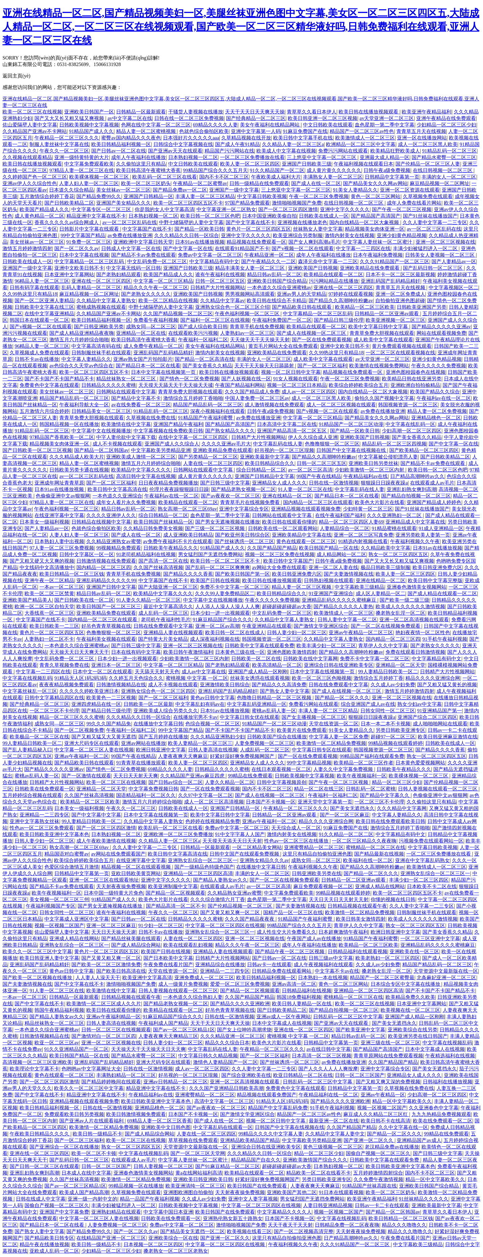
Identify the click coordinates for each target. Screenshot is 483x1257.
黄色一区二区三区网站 (375, 196)
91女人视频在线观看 (295, 378)
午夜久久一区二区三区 (64, 150)
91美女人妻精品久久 (355, 190)
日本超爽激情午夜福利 (343, 932)
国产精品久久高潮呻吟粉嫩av (341, 300)
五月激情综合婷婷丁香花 (47, 196)
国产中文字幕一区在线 (188, 248)
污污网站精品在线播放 (334, 281)
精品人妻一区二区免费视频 (437, 411)
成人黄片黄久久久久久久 (334, 170)
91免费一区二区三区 (88, 242)
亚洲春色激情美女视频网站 (416, 587)
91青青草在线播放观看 (141, 762)
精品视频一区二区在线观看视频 (136, 867)
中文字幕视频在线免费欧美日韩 (168, 430)
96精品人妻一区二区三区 (42, 281)
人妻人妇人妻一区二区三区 (89, 183)
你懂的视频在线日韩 (393, 899)
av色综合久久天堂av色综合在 (81, 365)
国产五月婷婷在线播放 (163, 736)
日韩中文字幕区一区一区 (86, 554)
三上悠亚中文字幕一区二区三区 (322, 157)
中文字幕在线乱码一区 (410, 424)
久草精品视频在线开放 (246, 137)
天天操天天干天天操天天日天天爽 (148, 1049)
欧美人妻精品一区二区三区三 (200, 743)
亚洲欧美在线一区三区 (414, 951)
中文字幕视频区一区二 (453, 287)
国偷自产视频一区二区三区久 (378, 1153)
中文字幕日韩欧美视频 (262, 196)
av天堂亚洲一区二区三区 (386, 118)
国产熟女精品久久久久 (230, 430)
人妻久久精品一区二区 (230, 782)
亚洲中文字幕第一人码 (256, 131)
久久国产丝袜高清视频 (158, 567)
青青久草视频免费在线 (64, 665)
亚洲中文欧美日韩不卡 (79, 268)
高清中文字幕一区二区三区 (224, 1101)
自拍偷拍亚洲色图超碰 (400, 300)
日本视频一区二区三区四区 (153, 1244)
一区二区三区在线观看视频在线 (400, 352)
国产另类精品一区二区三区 (208, 456)
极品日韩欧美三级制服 (385, 567)
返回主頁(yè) (16, 75)
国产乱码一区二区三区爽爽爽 (217, 567)
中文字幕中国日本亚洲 (168, 1212)
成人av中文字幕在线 (204, 671)
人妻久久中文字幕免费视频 (343, 769)
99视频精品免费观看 (118, 548)
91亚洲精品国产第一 (439, 710)
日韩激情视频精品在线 (121, 684)
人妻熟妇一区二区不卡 (49, 639)
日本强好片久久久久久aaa (191, 137)
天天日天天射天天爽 (135, 775)
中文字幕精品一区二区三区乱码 (89, 261)
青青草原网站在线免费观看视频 (388, 1055)
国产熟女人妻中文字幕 (284, 691)
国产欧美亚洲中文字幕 (360, 1029)
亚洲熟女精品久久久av (264, 860)
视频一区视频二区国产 (59, 925)
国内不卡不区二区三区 (224, 176)
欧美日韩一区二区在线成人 (235, 632)
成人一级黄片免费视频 (183, 984)
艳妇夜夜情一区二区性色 (422, 632)
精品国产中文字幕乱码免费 (278, 1107)
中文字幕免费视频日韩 (153, 788)
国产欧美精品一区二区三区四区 (424, 450)
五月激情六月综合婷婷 (44, 411)
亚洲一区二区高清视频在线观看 (414, 619)
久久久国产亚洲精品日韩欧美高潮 (226, 1088)
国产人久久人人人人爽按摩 (328, 1068)
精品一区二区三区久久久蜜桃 (71, 717)
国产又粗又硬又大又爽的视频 (42, 561)
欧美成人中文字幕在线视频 (286, 150)
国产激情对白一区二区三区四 (103, 1036)
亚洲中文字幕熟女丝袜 (34, 821)
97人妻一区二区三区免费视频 (61, 548)
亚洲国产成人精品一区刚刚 (258, 671)
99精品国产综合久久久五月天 (215, 170)
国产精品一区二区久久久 (342, 697)
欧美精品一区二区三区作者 (363, 762)
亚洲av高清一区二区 (294, 984)
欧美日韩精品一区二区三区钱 (71, 574)
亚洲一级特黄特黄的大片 (81, 157)
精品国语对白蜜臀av (66, 853)
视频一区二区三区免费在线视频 (279, 554)
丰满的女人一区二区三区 (449, 176)
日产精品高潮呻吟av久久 (417, 476)
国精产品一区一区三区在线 (293, 912)
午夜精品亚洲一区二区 (269, 255)
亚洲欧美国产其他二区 (292, 1192)
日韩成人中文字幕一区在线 (131, 248)
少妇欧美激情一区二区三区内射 (370, 469)
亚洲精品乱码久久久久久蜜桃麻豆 (339, 600)
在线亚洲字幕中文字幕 (59, 515)
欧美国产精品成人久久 (44, 209)
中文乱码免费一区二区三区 (157, 261)
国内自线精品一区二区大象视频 (364, 222)
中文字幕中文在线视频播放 (101, 430)
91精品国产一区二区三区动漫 (351, 424)
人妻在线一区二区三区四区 (213, 463)
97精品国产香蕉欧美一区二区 (61, 437)
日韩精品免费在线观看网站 (282, 971)
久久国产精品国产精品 (272, 548)
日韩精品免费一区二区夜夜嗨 (347, 1225)
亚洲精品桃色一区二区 (436, 417)
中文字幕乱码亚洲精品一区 (257, 704)
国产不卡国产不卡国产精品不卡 (59, 378)
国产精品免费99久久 (98, 196)
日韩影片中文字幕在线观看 (89, 229)
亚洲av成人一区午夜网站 (283, 1016)
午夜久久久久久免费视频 (438, 365)
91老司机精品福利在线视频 (146, 554)
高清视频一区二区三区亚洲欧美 (37, 1062)
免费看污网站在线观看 (313, 704)
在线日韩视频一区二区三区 (443, 170)
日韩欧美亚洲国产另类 (421, 307)
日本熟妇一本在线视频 (323, 977)
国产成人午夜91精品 (237, 144)
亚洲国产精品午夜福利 (178, 424)
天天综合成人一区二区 (296, 827)
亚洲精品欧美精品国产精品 (250, 1140)
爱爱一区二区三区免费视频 (240, 984)
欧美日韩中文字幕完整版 (435, 580)
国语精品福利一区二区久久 (146, 795)
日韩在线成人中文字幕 (40, 1199)
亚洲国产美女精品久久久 (123, 203)
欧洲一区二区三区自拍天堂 (44, 606)
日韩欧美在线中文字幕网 (310, 658)
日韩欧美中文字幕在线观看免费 (259, 645)
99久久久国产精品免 (108, 723)
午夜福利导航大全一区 (84, 404)
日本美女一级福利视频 (44, 521)
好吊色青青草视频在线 (106, 626)
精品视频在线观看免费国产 (266, 1094)
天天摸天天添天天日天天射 (232, 840)
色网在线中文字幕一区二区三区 (156, 124)
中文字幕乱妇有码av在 (200, 704)
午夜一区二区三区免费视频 (319, 196)
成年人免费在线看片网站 (414, 203)
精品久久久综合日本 (227, 1042)
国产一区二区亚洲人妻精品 (44, 300)
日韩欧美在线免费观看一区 (44, 788)
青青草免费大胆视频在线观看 (382, 333)
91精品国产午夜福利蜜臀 (206, 417)
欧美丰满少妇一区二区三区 (326, 645)
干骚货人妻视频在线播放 (195, 111)
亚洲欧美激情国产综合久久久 (315, 1159)
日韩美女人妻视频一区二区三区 (440, 255)
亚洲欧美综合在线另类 (412, 1029)
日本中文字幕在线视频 (84, 255)
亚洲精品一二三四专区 (44, 814)
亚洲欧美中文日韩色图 (166, 1127)
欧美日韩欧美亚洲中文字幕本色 (54, 834)
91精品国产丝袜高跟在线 (369, 1185)
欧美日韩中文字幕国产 (288, 561)
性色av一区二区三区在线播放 (297, 840)
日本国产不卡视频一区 (271, 801)
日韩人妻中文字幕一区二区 (347, 619)
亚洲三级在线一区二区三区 (390, 1042)
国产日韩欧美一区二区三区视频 (37, 450)
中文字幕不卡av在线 (337, 971)
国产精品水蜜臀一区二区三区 (444, 157)
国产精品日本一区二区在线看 (148, 365)
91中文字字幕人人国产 (240, 834)
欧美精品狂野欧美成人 (395, 150)
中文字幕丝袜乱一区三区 (29, 691)
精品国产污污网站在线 (229, 150)
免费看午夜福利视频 (155, 320)
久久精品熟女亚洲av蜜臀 (234, 893)
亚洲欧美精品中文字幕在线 (302, 535)
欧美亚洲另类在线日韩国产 (418, 1036)
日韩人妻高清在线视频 (213, 749)
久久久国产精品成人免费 (252, 391)
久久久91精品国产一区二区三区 (394, 261)
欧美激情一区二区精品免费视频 (331, 743)
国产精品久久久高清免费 (279, 684)
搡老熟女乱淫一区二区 (400, 613)
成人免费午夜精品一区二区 (153, 346)
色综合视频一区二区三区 (212, 723)
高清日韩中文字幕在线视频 (146, 476)
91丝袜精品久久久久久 (424, 1199)
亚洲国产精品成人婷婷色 (434, 502)
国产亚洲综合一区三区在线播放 (64, 1146)
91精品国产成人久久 (91, 131)
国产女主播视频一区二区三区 (314, 717)
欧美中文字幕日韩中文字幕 (378, 326)
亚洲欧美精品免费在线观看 (222, 450)
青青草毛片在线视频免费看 (250, 502)
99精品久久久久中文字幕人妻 (270, 1133)
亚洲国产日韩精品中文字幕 (264, 476)
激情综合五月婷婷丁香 (378, 678)
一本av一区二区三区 (61, 587)
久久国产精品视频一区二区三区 (178, 313)
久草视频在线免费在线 (151, 417)
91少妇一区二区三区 (160, 925)
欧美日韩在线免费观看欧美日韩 (390, 821)
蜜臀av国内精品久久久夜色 (130, 137)
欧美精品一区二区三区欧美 (365, 307)
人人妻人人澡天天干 (97, 977)
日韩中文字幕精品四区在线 (54, 697)
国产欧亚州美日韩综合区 (242, 535)
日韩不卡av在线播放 (37, 359)
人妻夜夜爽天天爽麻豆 (183, 756)
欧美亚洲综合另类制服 (298, 235)
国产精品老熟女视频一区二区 (243, 489)
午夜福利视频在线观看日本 (363, 163)
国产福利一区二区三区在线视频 (215, 320)
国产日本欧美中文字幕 (168, 958)
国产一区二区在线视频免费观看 (386, 626)
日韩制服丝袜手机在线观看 (101, 352)
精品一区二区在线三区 (319, 788)
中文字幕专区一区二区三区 (101, 209)
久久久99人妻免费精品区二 (225, 593)
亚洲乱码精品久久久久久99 (106, 580)
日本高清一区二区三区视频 (321, 1055)
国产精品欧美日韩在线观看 (302, 307)
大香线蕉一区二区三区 (49, 613)
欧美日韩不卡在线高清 (385, 1120)
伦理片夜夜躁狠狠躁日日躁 (179, 489)
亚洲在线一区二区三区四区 (101, 281)
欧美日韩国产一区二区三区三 (108, 606)
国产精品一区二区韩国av (101, 450)
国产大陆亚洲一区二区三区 (168, 587)
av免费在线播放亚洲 (129, 235)
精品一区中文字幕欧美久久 (402, 1101)
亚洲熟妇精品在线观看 (116, 1212)
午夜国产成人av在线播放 (314, 938)
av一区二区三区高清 (310, 469)
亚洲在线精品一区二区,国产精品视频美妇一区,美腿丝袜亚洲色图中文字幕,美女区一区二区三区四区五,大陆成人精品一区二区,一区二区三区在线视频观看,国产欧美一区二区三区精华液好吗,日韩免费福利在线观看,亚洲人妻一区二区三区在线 (240, 26)
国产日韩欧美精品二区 (69, 203)
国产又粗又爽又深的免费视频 (388, 1081)
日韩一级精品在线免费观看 (259, 183)
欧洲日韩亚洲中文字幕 (161, 749)
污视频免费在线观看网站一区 (431, 840)
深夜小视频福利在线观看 (217, 411)
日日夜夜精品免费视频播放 (168, 482)
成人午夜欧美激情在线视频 (106, 840)
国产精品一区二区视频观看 (175, 893)
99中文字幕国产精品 (83, 235)
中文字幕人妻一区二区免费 (338, 736)
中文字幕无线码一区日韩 (133, 268)
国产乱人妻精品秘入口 (27, 749)
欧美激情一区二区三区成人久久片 (103, 1003)
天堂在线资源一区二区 (334, 723)
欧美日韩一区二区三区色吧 (210, 216)
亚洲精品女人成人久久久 (279, 482)
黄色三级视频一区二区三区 (333, 1146)
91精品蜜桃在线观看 (394, 528)
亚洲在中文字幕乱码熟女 (422, 860)
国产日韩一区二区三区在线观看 (44, 1166)
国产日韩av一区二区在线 (118, 150)
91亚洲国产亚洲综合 (331, 593)
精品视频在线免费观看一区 (256, 242)
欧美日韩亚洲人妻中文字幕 (49, 958)
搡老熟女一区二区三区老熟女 (175, 1251)
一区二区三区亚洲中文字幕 (430, 938)
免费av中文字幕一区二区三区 (210, 255)
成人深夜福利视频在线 (215, 639)
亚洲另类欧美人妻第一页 (422, 535)
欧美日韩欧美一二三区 (54, 626)
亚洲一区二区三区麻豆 (111, 925)
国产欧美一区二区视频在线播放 (37, 977)
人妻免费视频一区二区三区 (264, 743)
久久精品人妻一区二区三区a (293, 144)
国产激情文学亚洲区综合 (321, 626)
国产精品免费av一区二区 (180, 190)
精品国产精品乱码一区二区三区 (74, 398)
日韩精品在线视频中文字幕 (101, 521)
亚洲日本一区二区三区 (116, 665)
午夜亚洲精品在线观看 (266, 626)
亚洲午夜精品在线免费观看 (446, 118)
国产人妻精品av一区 (453, 261)
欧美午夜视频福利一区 (361, 775)
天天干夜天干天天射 (290, 1225)
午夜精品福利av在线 (365, 476)
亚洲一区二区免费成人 (400, 294)
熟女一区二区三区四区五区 (398, 554)
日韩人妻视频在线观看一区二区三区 (438, 788)
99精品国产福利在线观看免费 (372, 756)
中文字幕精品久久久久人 (284, 1212)
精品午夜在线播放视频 (44, 1244)
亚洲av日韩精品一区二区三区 (175, 1081)
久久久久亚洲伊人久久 (111, 515)
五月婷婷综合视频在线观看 (32, 795)
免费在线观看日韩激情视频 (415, 652)
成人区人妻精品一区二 (380, 593)
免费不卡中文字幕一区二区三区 (234, 587)
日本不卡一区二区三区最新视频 (400, 274)
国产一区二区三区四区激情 (288, 209)
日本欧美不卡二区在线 (432, 886)
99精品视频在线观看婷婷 (395, 743)
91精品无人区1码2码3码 (80, 678)
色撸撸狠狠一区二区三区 (332, 443)
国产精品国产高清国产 (375, 216)
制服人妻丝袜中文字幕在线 (59, 144)
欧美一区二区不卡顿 (93, 1153)
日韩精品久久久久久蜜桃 (108, 385)
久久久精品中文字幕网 (402, 808)
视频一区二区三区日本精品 (297, 385)
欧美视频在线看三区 (249, 1231)
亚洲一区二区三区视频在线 (445, 242)
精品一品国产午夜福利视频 (149, 1199)
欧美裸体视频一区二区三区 (99, 176)
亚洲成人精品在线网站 (380, 886)
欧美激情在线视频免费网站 (379, 365)
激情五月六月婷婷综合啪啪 (79, 339)
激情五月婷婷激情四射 (27, 248)
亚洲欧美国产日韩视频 (313, 268)
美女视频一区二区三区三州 (59, 899)
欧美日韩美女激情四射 (361, 919)
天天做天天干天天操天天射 (260, 339)
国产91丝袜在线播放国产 (430, 216)
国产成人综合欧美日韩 (203, 326)
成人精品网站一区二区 (341, 554)
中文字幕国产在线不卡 (147, 229)
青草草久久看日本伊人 (311, 111)
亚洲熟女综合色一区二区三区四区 (158, 691)
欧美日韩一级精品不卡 (97, 1133)
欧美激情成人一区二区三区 (365, 137)
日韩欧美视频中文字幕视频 (89, 124)
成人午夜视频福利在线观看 (323, 964)
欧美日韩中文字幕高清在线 (117, 489)
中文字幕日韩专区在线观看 (321, 749)
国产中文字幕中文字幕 (96, 814)
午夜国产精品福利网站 (240, 385)
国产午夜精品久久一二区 (268, 261)
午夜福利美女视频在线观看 (106, 639)
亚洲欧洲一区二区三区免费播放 (178, 834)
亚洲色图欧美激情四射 (292, 652)
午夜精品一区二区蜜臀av (200, 183)
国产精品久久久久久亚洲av (441, 326)
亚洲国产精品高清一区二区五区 (292, 430)
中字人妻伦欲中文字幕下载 (126, 437)
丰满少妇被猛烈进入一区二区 (426, 248)
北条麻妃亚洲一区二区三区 (446, 977)
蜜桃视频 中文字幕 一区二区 (197, 678)
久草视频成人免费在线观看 (39, 352)
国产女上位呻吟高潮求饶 (244, 1029)
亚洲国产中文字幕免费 (64, 1212)
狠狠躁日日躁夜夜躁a (384, 482)
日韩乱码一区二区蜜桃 (370, 788)
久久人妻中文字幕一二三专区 (435, 222)
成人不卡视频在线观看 (117, 443)
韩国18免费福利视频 (299, 997)
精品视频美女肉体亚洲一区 (374, 229)
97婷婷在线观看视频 (350, 294)
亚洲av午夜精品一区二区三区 (361, 632)
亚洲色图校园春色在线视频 (415, 372)
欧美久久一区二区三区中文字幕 (37, 951)
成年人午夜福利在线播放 (138, 157)
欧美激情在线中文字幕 (126, 424)
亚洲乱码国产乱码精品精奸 (390, 281)
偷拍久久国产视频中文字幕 (384, 398)
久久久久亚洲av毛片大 (226, 443)
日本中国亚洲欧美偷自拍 (269, 216)
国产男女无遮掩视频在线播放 (227, 521)
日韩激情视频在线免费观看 (106, 561)
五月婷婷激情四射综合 (378, 1172)
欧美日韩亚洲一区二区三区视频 (322, 118)
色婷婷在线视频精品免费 (212, 821)
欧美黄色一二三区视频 (111, 697)
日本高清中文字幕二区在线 (287, 424)
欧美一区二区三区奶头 (146, 183)
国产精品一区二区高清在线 (204, 359)
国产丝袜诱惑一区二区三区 (244, 541)
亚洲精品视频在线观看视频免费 (306, 508)
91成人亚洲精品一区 (441, 528)
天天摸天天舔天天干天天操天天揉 (175, 385)
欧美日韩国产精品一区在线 (329, 548)
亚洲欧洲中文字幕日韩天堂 (143, 242)
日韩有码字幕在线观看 (34, 287)
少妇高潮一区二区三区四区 (411, 430)
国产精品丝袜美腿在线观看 (131, 938)
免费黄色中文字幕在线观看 (49, 385)
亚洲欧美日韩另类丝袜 (373, 463)
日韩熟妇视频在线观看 (329, 580)
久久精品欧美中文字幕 (385, 548)
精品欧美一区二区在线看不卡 (318, 1172)
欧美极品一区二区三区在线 (39, 736)
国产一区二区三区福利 (322, 365)
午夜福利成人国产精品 (163, 1023)
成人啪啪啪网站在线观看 (440, 723)
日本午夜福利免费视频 (378, 255)
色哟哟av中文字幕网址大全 (91, 1068)
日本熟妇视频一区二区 (193, 157)
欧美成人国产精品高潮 (84, 1192)
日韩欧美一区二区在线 (256, 658)
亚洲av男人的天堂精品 (301, 294)
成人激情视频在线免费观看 (274, 404)
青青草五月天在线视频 (421, 131)
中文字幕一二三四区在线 (363, 248)
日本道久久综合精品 (71, 190)
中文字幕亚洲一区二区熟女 (226, 209)
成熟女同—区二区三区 (151, 326)
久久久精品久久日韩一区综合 (186, 235)
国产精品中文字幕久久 (385, 795)
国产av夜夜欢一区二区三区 (230, 495)
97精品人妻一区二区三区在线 (81, 170)
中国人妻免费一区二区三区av (257, 398)
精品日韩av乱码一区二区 (274, 274)
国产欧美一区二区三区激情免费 (106, 964)
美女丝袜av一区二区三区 (123, 190)
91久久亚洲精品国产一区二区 (76, 1049)
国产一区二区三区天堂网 (197, 1153)
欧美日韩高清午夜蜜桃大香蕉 (148, 170)
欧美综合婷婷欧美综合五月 (358, 385)
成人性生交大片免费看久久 (286, 932)
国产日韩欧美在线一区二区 (84, 600)
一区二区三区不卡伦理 (54, 710)
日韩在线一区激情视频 (334, 482)
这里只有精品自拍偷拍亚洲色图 (317, 853)
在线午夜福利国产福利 (340, 515)
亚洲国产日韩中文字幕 (111, 587)
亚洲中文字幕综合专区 (244, 508)
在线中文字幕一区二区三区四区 (193, 437)
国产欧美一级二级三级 (404, 600)
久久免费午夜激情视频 (378, 1179)
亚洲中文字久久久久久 (345, 209)
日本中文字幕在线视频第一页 (164, 372)
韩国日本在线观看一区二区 (39, 320)
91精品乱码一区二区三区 (449, 150)
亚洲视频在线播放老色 (302, 222)
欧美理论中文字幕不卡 (34, 1068)
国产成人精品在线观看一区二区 (442, 593)
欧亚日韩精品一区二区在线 (303, 1075)
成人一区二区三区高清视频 (214, 801)
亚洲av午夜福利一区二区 (81, 756)
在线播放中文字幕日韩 (158, 723)
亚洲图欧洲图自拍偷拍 (188, 1192)
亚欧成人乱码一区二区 (54, 1251)
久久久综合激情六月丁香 (217, 899)
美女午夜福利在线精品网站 (270, 124)
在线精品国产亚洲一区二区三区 (111, 1238)
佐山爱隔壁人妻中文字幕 (29, 124)
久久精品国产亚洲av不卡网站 (34, 131)
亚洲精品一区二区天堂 (400, 665)
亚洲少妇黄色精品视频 (402, 235)
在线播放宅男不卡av (195, 717)
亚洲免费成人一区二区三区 (204, 977)
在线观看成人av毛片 (432, 482)
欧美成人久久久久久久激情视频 (410, 606)
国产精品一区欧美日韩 (199, 229)
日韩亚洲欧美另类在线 (316, 873)
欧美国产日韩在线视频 (215, 580)
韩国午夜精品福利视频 (59, 1010)
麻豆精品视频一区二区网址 (439, 183)
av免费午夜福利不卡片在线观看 (177, 541)
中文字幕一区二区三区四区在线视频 (225, 925)
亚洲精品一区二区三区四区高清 (198, 873)
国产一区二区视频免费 (79, 730)
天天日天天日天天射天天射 (338, 899)
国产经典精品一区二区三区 (256, 118)
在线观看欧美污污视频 (193, 333)
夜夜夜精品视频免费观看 (66, 684)
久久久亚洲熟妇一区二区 (395, 515)
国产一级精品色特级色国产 (204, 867)
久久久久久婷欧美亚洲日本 (89, 691)
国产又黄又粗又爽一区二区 (230, 912)
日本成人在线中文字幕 (86, 1172)
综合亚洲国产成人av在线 (368, 704)
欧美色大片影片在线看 (379, 502)
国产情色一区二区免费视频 (189, 378)
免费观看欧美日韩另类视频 (74, 1114)
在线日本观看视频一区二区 (281, 769)
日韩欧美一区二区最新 (148, 704)
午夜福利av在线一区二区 (444, 398)
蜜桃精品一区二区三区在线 (375, 847)
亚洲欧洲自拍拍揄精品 (415, 385)
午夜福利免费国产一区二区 (282, 320)
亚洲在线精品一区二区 (287, 495)
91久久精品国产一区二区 (277, 170)
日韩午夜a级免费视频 (386, 170)
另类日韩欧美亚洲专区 (400, 730)
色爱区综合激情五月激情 (71, 867)
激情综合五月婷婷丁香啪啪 (193, 398)
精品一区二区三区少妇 (397, 782)
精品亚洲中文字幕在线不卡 (96, 216)
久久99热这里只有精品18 (29, 294)
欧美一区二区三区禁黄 (49, 593)
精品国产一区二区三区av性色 (362, 131)
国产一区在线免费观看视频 (321, 339)
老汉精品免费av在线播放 (392, 1146)
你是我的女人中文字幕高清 (164, 209)
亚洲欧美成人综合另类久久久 (165, 710)
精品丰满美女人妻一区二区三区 (250, 268)
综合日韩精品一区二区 (261, 469)
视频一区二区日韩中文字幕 (291, 372)
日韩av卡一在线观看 (269, 964)
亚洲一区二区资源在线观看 (410, 190)
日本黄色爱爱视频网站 (420, 762)
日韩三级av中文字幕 (331, 958)
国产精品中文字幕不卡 (136, 398)
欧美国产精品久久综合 (435, 391)
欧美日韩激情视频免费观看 (136, 1114)
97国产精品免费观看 (247, 203)
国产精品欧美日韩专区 (49, 1238)
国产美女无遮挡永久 (352, 808)
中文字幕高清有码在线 (96, 346)
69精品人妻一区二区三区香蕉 (159, 1120)
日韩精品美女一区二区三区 (101, 411)
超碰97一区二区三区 (393, 736)
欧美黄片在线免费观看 (302, 730)
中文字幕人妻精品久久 (86, 359)
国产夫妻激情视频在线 (348, 574)
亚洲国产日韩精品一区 (148, 196)
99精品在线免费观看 (250, 775)
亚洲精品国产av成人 (419, 1140)
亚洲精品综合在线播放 (220, 964)
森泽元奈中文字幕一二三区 (328, 261)
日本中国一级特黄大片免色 (113, 893)
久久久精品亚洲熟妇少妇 (217, 736)
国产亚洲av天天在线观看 (175, 150)
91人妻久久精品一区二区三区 (148, 600)
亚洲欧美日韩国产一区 (89, 111)
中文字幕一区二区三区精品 (163, 281)
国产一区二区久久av (76, 248)
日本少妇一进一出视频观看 (220, 613)
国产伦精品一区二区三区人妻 (427, 163)
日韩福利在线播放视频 (447, 1081)
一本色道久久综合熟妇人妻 (193, 997)
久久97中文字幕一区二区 (205, 795)
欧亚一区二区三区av (56, 1042)
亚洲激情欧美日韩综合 (225, 684)
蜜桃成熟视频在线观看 (101, 307)
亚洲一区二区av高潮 (217, 626)
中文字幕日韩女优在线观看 (249, 717)
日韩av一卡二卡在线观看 (382, 1205)
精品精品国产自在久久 (256, 1159)
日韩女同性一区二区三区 (387, 710)
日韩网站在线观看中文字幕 (126, 391)
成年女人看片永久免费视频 (126, 502)
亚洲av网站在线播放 (143, 743)
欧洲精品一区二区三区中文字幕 (360, 144)
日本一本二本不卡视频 (385, 723)
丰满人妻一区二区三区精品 (205, 196)
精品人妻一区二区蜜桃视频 (146, 131)
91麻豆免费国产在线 (305, 131)
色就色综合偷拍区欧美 (204, 131)
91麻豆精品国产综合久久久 (222, 619)
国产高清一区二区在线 (163, 561)
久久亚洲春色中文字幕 (433, 1107)
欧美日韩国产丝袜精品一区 (163, 521)
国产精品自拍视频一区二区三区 (416, 495)
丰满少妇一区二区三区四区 (419, 880)
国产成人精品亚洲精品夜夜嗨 (81, 333)
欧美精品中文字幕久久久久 (141, 469)
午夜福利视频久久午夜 (415, 541)
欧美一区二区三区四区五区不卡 (188, 203)
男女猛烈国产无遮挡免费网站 (210, 554)
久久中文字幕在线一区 (403, 1127)
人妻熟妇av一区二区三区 (247, 333)
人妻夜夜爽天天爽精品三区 (168, 1036)
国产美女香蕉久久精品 (207, 365)
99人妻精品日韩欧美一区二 (388, 671)
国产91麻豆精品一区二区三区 (227, 1166)
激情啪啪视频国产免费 (297, 203)
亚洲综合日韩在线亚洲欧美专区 (338, 665)
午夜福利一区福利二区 (203, 339)
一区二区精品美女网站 (257, 847)
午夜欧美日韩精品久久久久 (40, 1133)
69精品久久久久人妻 (215, 124)
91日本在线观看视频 (341, 1192)
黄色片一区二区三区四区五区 (258, 229)
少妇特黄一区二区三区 (368, 508)
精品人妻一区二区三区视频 (302, 587)
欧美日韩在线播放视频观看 (369, 111)
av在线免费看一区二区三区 (140, 404)
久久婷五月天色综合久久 (136, 678)
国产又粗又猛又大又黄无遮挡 (103, 736)
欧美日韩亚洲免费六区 (437, 567)
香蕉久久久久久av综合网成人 (67, 222)
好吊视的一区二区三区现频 (284, 450)
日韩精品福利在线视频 (307, 990)
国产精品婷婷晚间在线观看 (111, 1081)
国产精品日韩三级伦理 (338, 320)
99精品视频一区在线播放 (136, 1185)
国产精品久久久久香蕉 (188, 574)
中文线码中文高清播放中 (47, 567)
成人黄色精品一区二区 (39, 216)
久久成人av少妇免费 (393, 684)
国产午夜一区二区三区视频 (401, 209)
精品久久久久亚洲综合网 (432, 678)
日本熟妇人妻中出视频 (59, 541)
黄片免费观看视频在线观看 (401, 346)
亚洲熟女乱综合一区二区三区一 (202, 860)
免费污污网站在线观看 (343, 150)
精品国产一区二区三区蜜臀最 (382, 977)
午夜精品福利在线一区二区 (328, 1094)
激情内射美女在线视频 (349, 235)
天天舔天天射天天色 (157, 671)
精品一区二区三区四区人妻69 (351, 521)
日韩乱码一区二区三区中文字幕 (348, 1016)
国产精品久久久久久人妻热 (343, 606)
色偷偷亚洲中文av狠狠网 (63, 495)
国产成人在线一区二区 (316, 183)
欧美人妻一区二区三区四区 (250, 163)
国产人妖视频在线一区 (246, 378)
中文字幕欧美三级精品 (359, 587)
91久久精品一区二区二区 (346, 834)
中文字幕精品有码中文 (214, 261)
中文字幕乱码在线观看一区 (223, 1127)
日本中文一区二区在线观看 (102, 671)
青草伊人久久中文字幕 (383, 645)
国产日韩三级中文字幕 (225, 482)
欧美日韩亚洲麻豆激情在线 (447, 736)
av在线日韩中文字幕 (328, 1049)
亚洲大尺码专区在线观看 (91, 743)
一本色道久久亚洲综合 (117, 495)
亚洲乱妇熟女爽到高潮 (411, 489)
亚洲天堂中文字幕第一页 (325, 801)
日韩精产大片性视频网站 (217, 287)
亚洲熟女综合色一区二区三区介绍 (232, 307)
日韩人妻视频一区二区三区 (163, 1166)
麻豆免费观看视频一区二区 (323, 886)
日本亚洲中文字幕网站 (69, 274)
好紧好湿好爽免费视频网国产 (243, 756)
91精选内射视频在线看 (363, 541)
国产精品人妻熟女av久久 (220, 880)
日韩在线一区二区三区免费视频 (189, 118)
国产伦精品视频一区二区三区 (240, 906)
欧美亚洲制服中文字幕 (173, 886)
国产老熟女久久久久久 (146, 294)
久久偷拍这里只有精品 (141, 163)
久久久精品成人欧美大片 (76, 456)
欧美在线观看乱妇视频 (188, 945)
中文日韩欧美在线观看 (328, 124)
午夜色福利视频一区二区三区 (248, 313)
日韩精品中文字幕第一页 (392, 176)
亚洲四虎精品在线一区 (96, 704)
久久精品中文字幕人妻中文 (335, 1133)
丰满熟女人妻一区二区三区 (333, 176)
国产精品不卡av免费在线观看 (143, 255)
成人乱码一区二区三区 (163, 613)
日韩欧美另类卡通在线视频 (79, 469)
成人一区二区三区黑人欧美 (428, 144)
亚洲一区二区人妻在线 (333, 567)
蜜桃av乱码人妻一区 (274, 710)
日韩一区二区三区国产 (360, 1075)
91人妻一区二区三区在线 (305, 489)
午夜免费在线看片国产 (168, 964)
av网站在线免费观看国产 (118, 853)
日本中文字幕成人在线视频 (282, 1023)
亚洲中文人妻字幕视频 (253, 1199)
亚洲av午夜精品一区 (383, 1094)
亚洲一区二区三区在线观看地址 (104, 880)
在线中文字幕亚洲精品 (49, 313)
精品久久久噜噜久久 (404, 1225)
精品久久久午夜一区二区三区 (156, 287)
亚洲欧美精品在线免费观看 (370, 268)
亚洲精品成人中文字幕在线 (415, 521)
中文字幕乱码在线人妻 (278, 443)
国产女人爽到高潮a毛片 (314, 242)
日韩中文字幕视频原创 (281, 782)
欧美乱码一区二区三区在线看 (164, 176)
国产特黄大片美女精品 (163, 639)
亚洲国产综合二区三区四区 (427, 717)
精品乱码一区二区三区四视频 (394, 443)
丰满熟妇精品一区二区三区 (126, 1075)
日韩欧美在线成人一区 (324, 216)
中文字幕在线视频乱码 (27, 678)
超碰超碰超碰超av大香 (286, 606)
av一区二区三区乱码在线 (129, 222)
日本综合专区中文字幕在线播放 (406, 984)
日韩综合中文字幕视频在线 (183, 144)
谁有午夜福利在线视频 (220, 274)
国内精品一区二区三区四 (103, 567)
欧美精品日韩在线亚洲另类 (411, 378)
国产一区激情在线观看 (86, 775)
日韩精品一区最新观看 (141, 111)
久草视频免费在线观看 (428, 196)
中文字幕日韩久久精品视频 (208, 1055)
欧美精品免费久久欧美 (410, 997)
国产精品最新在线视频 (379, 853)
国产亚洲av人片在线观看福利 (92, 1120)
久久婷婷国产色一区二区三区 (34, 176)
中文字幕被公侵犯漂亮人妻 (388, 456)
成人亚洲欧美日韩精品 (188, 535)
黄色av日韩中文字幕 (212, 697)
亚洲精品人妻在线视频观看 (173, 632)
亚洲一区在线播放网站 (422, 137)
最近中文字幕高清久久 (168, 606)
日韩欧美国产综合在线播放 (277, 736)
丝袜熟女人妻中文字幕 (318, 229)
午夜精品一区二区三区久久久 (66, 137)
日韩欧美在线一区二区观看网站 (283, 528)
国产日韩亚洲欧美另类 (99, 326)
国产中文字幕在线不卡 (250, 222)
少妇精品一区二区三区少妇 (446, 124)
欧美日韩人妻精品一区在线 (302, 1003)
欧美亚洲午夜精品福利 (426, 111)
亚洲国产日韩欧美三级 (307, 163)
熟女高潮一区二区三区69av (187, 508)
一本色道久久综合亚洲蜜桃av (279, 287)
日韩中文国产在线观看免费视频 (245, 853)
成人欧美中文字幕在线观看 (383, 339)
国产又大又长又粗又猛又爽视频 (69, 118)
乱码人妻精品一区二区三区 (91, 287)
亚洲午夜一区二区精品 (49, 580)
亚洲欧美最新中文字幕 (265, 456)
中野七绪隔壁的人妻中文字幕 (191, 222)
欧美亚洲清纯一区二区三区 (195, 1185)
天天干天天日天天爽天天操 (255, 111)
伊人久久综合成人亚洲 (313, 437)
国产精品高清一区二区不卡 (175, 906)
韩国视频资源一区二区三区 (408, 404)
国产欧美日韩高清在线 (121, 971)
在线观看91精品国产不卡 (242, 248)
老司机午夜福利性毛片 (166, 619)
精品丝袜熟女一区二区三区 (126, 378)
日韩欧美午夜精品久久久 (170, 548)
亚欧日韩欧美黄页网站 (136, 873)
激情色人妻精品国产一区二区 (225, 1062)
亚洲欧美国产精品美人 (27, 600)
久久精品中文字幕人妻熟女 (106, 300)
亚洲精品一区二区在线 (141, 333)
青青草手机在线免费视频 (257, 326)
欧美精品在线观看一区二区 (333, 274)
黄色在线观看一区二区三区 (306, 541)
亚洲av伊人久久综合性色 (29, 183)
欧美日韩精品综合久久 (270, 463)
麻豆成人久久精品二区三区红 (376, 1114)
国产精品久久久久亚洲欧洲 (240, 1003)
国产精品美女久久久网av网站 (375, 183)
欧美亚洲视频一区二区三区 (395, 320)
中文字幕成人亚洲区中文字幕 (76, 919)
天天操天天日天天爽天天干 (79, 652)
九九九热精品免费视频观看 (441, 1114)
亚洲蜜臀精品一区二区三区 (314, 847)
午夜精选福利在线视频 (450, 1055)
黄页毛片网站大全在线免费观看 (283, 346)
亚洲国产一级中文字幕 (234, 190)
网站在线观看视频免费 (441, 333)
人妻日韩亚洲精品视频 (328, 1205)
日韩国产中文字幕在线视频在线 (351, 450)
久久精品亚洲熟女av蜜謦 (113, 541)
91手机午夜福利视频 (444, 639)
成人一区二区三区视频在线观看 (341, 404)
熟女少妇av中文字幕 (419, 704)
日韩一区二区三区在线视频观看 (116, 1029)
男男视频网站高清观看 (250, 294)
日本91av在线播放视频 (199, 242)
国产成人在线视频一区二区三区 (312, 333)
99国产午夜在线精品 (318, 476)
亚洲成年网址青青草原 (59, 482)
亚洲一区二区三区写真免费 (363, 535)
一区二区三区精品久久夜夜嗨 (364, 840)
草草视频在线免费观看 (193, 1140)
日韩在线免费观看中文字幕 (163, 626)
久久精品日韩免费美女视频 (153, 528)
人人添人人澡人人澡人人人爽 (227, 606)
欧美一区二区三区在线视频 (32, 111)
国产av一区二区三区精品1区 (184, 1029)
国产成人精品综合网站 (136, 945)
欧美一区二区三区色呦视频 (321, 678)
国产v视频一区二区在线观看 (303, 248)
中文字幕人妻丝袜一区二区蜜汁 (378, 242)
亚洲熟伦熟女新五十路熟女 (233, 1218)
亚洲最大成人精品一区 (384, 157)
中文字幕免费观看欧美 (89, 163)
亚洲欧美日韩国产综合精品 (277, 281)
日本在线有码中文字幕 (136, 652)
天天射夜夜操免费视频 (121, 886)
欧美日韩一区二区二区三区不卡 (225, 561)
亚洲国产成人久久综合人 (172, 443)
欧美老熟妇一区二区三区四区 (387, 958)
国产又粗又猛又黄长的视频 (447, 684)
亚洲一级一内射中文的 (92, 1199)
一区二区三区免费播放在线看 (252, 157)
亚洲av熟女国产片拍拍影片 (143, 359)
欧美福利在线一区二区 (368, 860)
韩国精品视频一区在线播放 (69, 424)
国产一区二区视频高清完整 (303, 1231)
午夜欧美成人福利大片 (276, 176)
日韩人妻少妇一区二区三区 (297, 632)
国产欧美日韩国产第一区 (242, 574)
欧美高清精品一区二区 (277, 665)
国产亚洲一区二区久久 (369, 1140)
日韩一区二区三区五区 (220, 281)
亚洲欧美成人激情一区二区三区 (141, 456)
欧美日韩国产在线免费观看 (257, 1185)
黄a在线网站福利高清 (198, 1172)
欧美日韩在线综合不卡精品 (276, 300)
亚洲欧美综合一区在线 (173, 1238)
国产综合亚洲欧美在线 (246, 1075)
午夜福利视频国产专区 (50, 906)
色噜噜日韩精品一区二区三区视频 (275, 697)
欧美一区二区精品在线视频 (168, 300)
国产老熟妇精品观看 (118, 274)
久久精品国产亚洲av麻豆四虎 (193, 775)
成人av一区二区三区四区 (309, 391)
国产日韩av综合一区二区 (175, 782)
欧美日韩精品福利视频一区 (121, 144)
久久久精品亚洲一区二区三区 (232, 1036)
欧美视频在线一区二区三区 (410, 1010)
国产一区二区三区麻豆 (344, 814)
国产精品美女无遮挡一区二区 (192, 1231)
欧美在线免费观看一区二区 (442, 1120)
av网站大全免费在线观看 (279, 567)
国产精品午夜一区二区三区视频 (290, 951)
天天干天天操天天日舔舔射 (264, 365)
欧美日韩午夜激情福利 (188, 652)
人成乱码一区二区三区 (265, 749)
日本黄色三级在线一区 (240, 652)
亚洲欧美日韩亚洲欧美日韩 (203, 1179)
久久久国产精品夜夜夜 (250, 919)
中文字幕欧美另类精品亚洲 (161, 450)
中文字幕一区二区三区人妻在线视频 (94, 749)
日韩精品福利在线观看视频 (357, 951)
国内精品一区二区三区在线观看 (318, 502)
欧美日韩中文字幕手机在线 (303, 137)
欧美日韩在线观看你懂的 (289, 521)
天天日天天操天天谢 (113, 932)
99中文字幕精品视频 (309, 762)
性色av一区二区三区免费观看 (42, 827)
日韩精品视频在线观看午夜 (357, 906)
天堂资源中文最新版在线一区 (445, 971)
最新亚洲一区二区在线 (334, 1120)
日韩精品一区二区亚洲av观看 (387, 313)
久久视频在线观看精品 (27, 157)
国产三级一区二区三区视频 (215, 528)
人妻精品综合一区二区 (344, 528)
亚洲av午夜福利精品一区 (113, 1016)
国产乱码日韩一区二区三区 (433, 268)
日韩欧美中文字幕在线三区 (44, 307)
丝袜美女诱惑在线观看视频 (260, 678)
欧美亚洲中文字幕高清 (147, 977)
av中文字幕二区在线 (129, 118)
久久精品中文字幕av (222, 300)
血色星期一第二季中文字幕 (384, 124)
